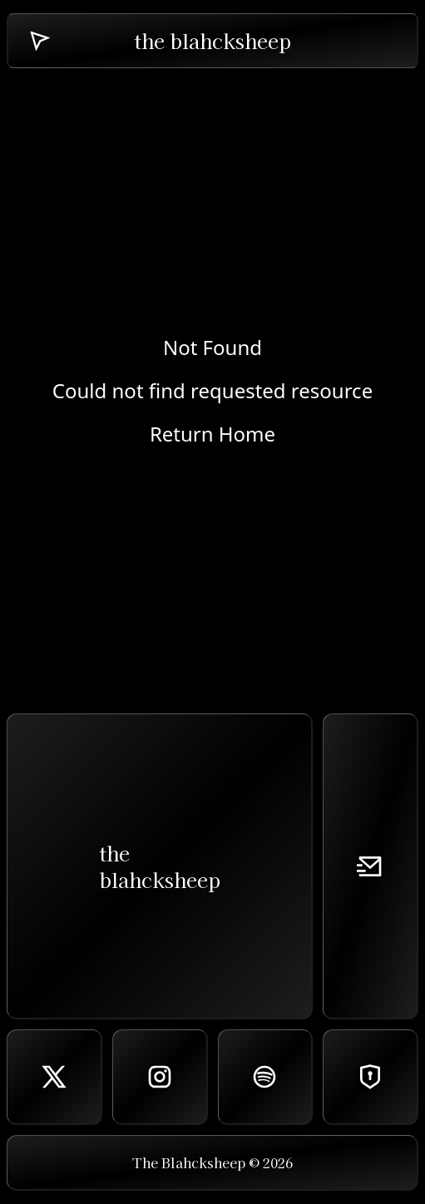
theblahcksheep (159, 866)
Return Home (212, 434)
